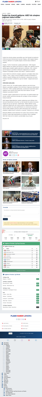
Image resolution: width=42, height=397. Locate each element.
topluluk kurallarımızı (13, 222)
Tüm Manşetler (8, 392)
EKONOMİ (8, 4)
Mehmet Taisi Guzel (13, 152)
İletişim (4, 385)
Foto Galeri (5, 373)
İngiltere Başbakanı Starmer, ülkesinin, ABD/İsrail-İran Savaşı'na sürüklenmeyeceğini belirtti (29, 173)
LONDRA (23, 4)
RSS (10, 333)
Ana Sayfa (5, 342)
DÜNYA (2, 4)
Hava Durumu (5, 323)
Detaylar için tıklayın (21, 270)
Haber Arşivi (24, 328)
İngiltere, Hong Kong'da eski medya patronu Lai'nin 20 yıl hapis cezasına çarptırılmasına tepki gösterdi (28, 188)
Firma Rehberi (6, 377)
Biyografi (5, 381)
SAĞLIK (6, 356)
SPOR (6, 352)
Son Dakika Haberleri (6, 328)
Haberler (4, 13)
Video (4, 374)
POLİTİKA (34, 4)
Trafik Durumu (24, 323)
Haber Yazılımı (19, 336)
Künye (4, 384)
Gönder (5, 219)
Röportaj (5, 380)
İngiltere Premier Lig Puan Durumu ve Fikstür (15, 391)
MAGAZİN (28, 4)
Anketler (5, 382)
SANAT (39, 4)
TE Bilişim (24, 336)
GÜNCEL (13, 4)
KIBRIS (17, 4)
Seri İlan (5, 378)
